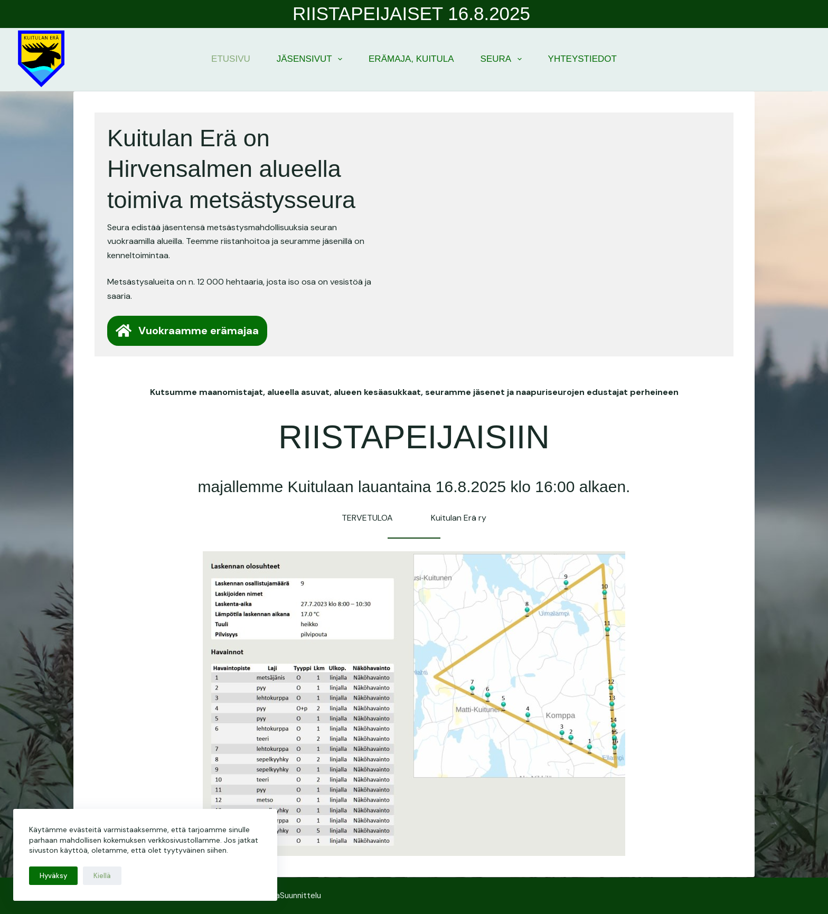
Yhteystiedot (582, 59)
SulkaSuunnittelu (291, 895)
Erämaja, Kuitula (411, 59)
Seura (503, 59)
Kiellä (102, 875)
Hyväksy (53, 875)
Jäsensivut (311, 59)
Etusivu (230, 59)
